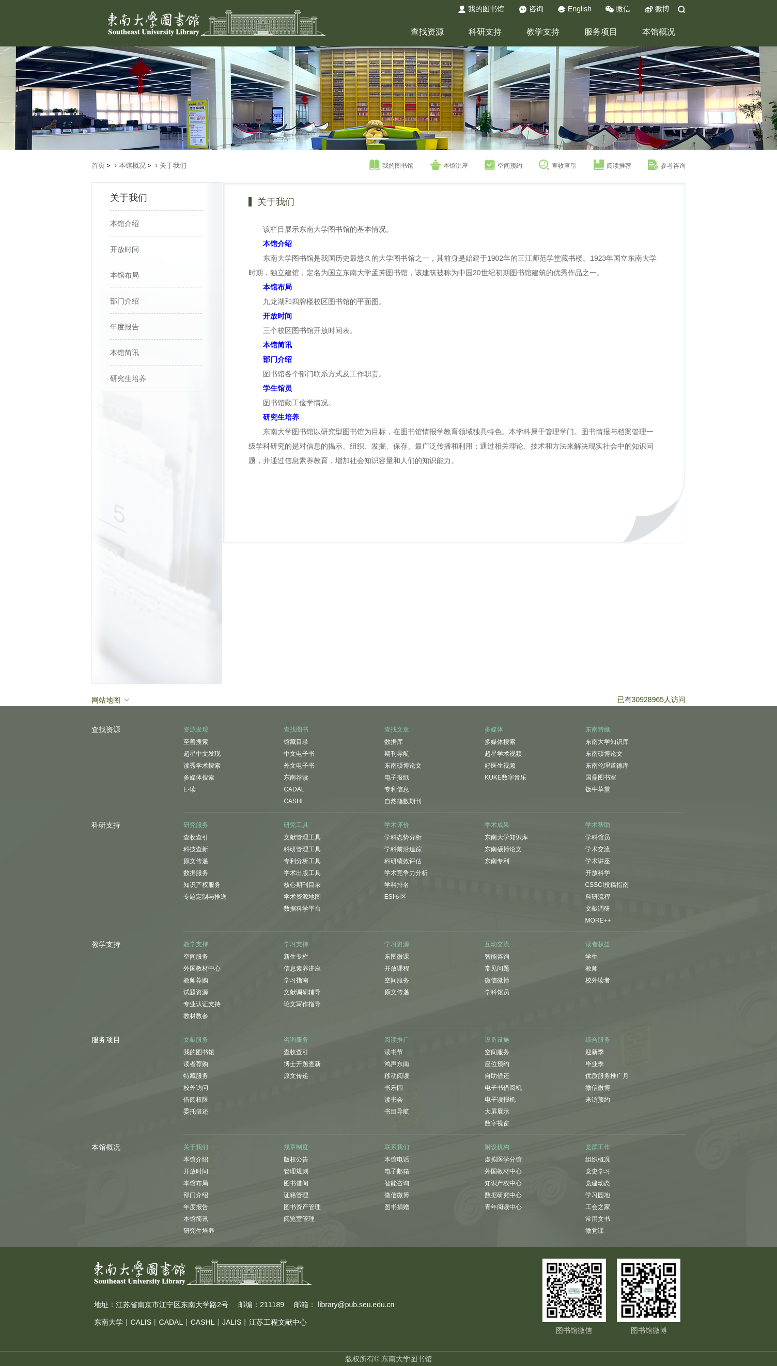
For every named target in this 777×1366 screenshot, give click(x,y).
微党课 (594, 1231)
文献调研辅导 (302, 992)
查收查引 (558, 165)
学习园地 (597, 1195)
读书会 (393, 1100)
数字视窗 (497, 1123)
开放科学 (597, 873)
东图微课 (396, 957)
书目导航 (396, 1111)
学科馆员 (597, 837)
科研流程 (597, 897)
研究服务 (195, 825)
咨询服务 (296, 1040)
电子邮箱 (396, 1171)
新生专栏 (296, 957)
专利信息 (396, 789)
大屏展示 (497, 1111)
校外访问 (195, 1088)
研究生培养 (128, 378)
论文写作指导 (302, 1004)
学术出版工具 (302, 873)
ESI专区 (395, 897)
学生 (591, 957)
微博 (657, 9)
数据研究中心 (503, 1195)
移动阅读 (396, 1076)
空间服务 (195, 957)
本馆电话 (396, 1159)
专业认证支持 (202, 1004)
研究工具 (296, 825)
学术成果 (497, 825)
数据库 (393, 742)
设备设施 (497, 1040)
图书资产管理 (302, 1207)
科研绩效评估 (403, 861)
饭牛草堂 (597, 789)
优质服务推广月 (607, 1076)
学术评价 (396, 825)
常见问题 (497, 968)
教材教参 (195, 1016)
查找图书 (296, 729)
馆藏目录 (296, 742)
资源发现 (195, 729)
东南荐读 (296, 777)
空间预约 (503, 165)
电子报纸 (396, 777)
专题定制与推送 (205, 897)
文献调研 (597, 909)
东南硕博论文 (403, 766)
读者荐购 (195, 1064)
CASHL (294, 801)
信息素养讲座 (302, 968)
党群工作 (597, 1147)
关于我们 (173, 165)
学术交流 (597, 849)
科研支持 (485, 31)
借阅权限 (195, 1100)
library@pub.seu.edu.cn (356, 1304)
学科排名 (396, 885)
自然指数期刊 (403, 801)
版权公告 (296, 1159)
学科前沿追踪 (403, 849)
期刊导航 (396, 754)
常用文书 (597, 1219)
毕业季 (594, 1064)
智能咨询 (497, 957)
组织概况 (597, 1159)
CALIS (141, 1322)
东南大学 (108, 1322)
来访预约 (597, 1100)
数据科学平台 (302, 909)
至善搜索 (195, 742)
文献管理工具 (302, 837)
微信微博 (497, 980)
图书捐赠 (396, 1207)
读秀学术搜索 (202, 766)
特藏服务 (195, 1076)
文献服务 (195, 1040)
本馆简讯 (124, 352)
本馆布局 (124, 275)
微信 (617, 9)
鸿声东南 (396, 1064)
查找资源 (427, 31)
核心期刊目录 (302, 885)
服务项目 (600, 31)
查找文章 (396, 729)
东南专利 (497, 861)
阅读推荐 (612, 165)
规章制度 (296, 1147)
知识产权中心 (503, 1183)
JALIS (231, 1322)
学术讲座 (597, 861)
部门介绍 (124, 301)
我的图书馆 (481, 9)
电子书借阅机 (503, 1088)
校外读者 (597, 980)
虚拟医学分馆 (503, 1159)
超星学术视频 (503, 754)
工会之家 (597, 1207)
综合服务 (597, 1040)
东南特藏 (597, 729)
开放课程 (396, 968)
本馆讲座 (449, 165)
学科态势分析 (403, 837)
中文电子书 (299, 754)
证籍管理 (296, 1195)
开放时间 (124, 249)
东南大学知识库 (607, 742)
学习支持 (296, 944)
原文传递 (195, 861)
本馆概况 (658, 31)
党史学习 (597, 1171)
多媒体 (494, 729)
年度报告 (124, 327)
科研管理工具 (302, 849)
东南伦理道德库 (607, 766)
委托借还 (195, 1111)
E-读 (189, 789)
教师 (591, 968)
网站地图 (111, 699)
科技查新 (195, 849)
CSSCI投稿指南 (607, 885)
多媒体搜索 (198, 777)
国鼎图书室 (600, 777)
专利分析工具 (302, 861)
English (574, 9)
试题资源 (195, 992)
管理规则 (296, 1171)
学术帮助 (597, 825)
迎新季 (594, 1052)
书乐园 (393, 1088)
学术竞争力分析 (406, 873)
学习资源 (396, 944)
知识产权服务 (202, 885)
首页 (98, 165)
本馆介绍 (124, 223)
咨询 (531, 9)
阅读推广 (396, 1040)
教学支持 (543, 31)
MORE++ (598, 920)
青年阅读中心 (503, 1207)
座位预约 (497, 1064)
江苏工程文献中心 (278, 1322)
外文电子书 (299, 766)
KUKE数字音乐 (505, 777)
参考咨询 (667, 165)
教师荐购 (195, 980)
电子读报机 (500, 1100)
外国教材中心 (202, 968)
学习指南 (296, 980)
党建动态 (597, 1183)
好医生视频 (500, 766)
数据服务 (195, 873)
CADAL (294, 789)
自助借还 (497, 1076)
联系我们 (396, 1147)
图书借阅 (296, 1183)
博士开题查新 (302, 1064)
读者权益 (597, 944)
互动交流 (497, 944)
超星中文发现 (202, 754)
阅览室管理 (299, 1219)
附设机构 (497, 1147)
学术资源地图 (302, 897)
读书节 (393, 1052)
